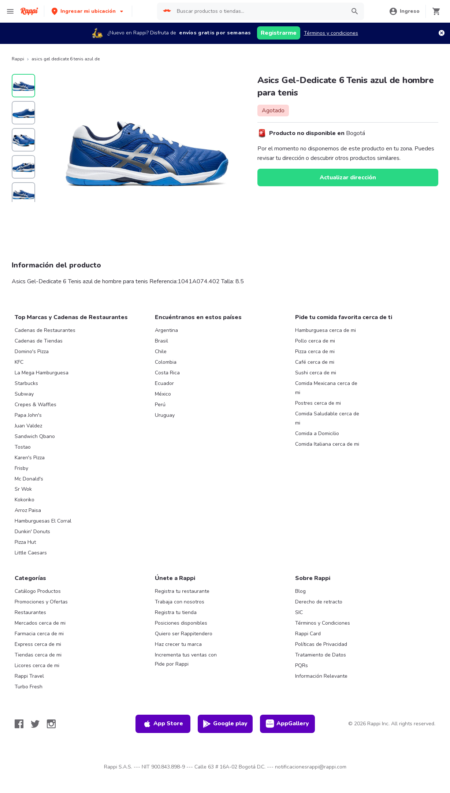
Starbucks (26, 383)
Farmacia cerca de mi (39, 633)
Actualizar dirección (348, 177)
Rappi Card (308, 633)
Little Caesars (31, 552)
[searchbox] (259, 11)
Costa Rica (167, 372)
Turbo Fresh (28, 686)
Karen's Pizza (30, 457)
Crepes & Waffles (35, 404)
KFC (19, 362)
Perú (160, 404)
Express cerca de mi (38, 644)
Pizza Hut (25, 542)
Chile (161, 351)
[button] (88, 11)
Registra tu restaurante (182, 591)
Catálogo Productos (38, 591)
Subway (24, 393)
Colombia (165, 362)
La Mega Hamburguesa (41, 372)
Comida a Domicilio (317, 433)
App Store (163, 723)
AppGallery (287, 723)
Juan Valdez (28, 425)
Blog (300, 591)
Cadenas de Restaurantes (45, 330)
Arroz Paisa (28, 510)
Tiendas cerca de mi (38, 654)
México (163, 393)
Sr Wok (23, 489)
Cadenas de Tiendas (39, 340)
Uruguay (165, 415)
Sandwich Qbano (35, 436)
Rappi (18, 59)
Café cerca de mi (314, 362)
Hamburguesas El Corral (43, 520)
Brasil (161, 340)
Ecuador (164, 383)
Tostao (23, 447)
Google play (225, 723)
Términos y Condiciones (322, 623)
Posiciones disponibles (181, 623)
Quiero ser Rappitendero (183, 633)
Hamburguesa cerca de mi (325, 330)
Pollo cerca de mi (315, 340)
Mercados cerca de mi (40, 623)
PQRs (301, 665)
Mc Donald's (29, 478)
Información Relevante (321, 676)
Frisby (21, 468)
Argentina (166, 330)
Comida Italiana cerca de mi (327, 444)
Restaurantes (30, 612)
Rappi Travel (29, 676)
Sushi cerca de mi (315, 372)
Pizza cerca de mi (315, 351)
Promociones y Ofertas (41, 601)
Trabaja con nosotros (179, 601)
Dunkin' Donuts (32, 531)
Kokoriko (24, 499)
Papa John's (28, 415)
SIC (299, 612)
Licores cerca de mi (37, 665)
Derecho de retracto (318, 601)
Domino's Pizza (32, 351)
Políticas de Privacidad (321, 644)
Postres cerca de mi (318, 403)
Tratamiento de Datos (320, 654)
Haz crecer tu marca (178, 644)
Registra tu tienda (176, 612)
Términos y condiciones (331, 33)
